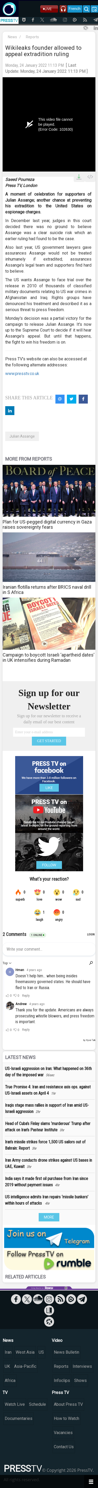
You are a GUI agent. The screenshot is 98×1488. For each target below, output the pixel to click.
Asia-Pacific (25, 1366)
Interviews (82, 1366)
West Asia (25, 1352)
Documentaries (18, 1418)
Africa (10, 1380)
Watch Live (15, 1404)
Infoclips (62, 1380)
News (12, 37)
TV (5, 1392)
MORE (49, 1217)
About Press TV (68, 1404)
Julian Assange (22, 436)
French (74, 8)
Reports (32, 37)
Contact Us (64, 1446)
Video (57, 1340)
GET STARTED (49, 741)
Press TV (60, 1392)
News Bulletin (66, 1352)
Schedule (37, 1404)
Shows (80, 1380)
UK (7, 1366)
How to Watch (66, 1418)
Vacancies (63, 1432)
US (41, 1352)
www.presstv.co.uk (22, 373)
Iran (8, 1352)
